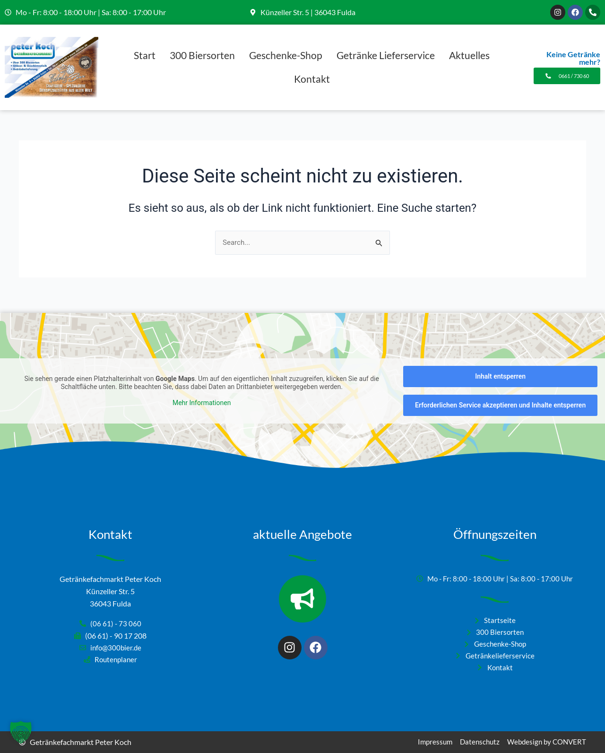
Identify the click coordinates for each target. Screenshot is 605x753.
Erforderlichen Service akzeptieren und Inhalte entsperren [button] (500, 400)
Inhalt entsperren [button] (500, 371)
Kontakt (312, 79)
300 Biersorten (202, 55)
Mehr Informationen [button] (202, 398)
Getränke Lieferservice (386, 55)
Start (145, 55)
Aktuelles (469, 55)
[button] (21, 732)
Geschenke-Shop (285, 55)
